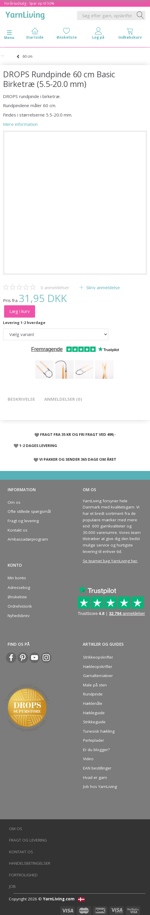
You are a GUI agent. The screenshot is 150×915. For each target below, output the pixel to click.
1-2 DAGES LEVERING (38, 445)
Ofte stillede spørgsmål (29, 511)
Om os (14, 502)
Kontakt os (17, 530)
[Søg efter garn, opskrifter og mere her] (140, 15)
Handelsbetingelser (29, 863)
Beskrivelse (21, 399)
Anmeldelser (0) (63, 399)
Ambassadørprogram (28, 539)
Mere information (20, 124)
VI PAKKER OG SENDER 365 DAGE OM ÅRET (77, 459)
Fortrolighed (23, 875)
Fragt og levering (23, 520)
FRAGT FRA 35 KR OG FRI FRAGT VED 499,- (78, 434)
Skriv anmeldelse (102, 287)
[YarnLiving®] (25, 14)
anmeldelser (55, 287)
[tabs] (130, 34)
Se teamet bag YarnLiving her (110, 560)
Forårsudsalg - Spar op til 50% (29, 3)
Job (12, 886)
